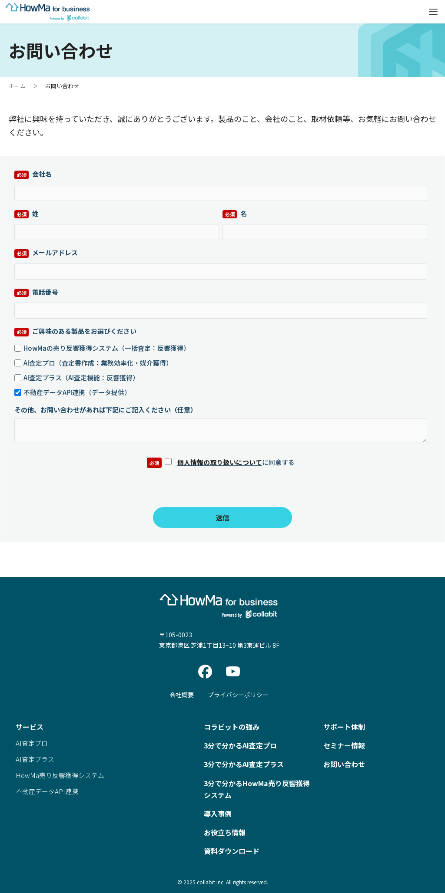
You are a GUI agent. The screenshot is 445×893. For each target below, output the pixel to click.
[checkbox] (220, 369)
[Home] (47, 19)
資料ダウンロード (231, 851)
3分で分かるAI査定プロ (240, 745)
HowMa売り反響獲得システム (60, 775)
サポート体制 (344, 727)
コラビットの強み (231, 727)
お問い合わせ (344, 764)
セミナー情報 (344, 745)
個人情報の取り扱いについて (219, 462)
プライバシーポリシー (238, 694)
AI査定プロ (32, 743)
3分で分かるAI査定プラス (244, 764)
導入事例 (218, 813)
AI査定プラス (35, 759)
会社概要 (181, 694)
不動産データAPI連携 (47, 791)
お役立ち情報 (225, 832)
